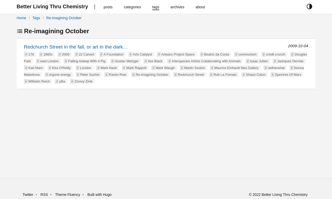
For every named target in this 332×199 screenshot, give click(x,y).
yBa (62, 81)
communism (247, 54)
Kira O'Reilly (61, 68)
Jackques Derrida (290, 61)
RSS (44, 195)
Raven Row (117, 75)
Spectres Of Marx (288, 75)
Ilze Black (155, 61)
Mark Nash (109, 68)
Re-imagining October (63, 18)
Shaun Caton (256, 75)
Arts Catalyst (142, 54)
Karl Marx (35, 68)
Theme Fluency (68, 195)
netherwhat (276, 68)
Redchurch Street (191, 75)
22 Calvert (86, 54)
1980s (47, 54)
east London (49, 61)
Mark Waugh (165, 68)
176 (31, 54)
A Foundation (113, 54)
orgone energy (60, 75)
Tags (36, 18)
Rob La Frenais (225, 75)
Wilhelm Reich (39, 81)
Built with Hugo (99, 195)
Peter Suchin (89, 75)
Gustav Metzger (127, 61)
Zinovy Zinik (83, 81)
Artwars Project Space (178, 54)
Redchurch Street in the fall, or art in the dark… (76, 47)
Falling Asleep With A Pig (87, 61)
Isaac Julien (259, 61)
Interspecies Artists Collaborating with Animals (206, 61)
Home (21, 18)
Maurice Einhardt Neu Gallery (236, 68)
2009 (66, 54)
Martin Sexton (194, 68)
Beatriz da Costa (216, 54)
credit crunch (275, 54)
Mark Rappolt (136, 68)
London (85, 68)
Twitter (28, 195)
